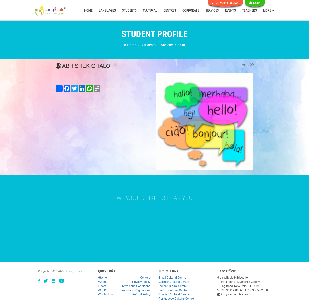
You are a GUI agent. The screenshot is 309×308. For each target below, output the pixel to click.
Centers (145, 277)
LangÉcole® (75, 271)
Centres (170, 10)
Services (212, 10)
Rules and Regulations (136, 290)
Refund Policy (141, 294)
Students (129, 10)
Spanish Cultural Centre (173, 294)
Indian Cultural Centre (172, 286)
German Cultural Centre (173, 281)
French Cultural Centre (173, 290)
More (268, 10)
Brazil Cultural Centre (172, 277)
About (102, 281)
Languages (107, 10)
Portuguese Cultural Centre (176, 298)
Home (88, 10)
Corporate (190, 10)
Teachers (249, 10)
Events (230, 10)
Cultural (150, 10)
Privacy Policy (141, 281)
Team (102, 286)
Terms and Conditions (136, 286)
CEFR (102, 290)
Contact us (105, 294)
